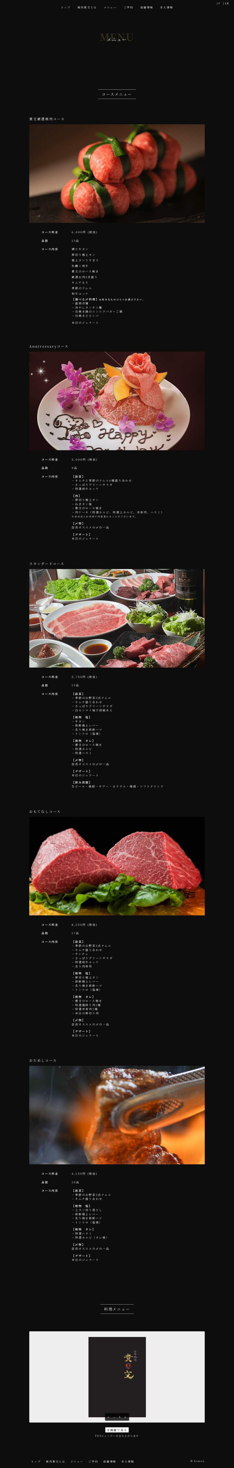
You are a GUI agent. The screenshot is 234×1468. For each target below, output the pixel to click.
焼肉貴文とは (87, 7)
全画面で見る (117, 1430)
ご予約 (128, 7)
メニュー (110, 7)
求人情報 (166, 7)
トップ (66, 7)
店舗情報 (146, 7)
